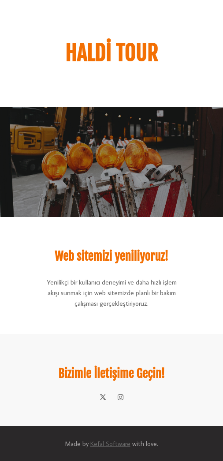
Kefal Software (110, 443)
